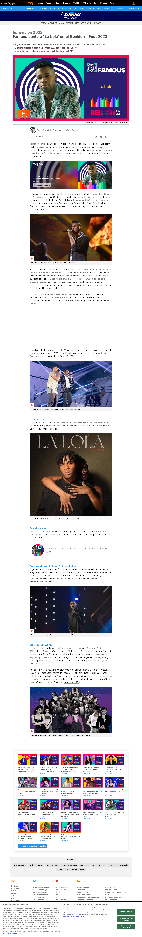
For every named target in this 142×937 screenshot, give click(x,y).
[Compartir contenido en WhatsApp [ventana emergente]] (106, 136)
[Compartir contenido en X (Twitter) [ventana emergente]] (96, 136)
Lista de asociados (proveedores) (74, 916)
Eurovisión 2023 (71, 682)
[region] (71, 919)
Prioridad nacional (70, 865)
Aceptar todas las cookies (126, 912)
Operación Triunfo (57, 147)
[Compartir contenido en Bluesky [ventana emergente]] (101, 136)
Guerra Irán (84, 865)
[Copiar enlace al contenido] (111, 136)
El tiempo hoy (62, 869)
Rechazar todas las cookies (126, 919)
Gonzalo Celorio (98, 865)
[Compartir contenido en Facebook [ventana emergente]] (91, 136)
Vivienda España (53, 865)
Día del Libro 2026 (36, 865)
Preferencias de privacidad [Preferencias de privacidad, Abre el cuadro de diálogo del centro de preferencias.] (126, 926)
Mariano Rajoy (20, 865)
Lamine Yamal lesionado (118, 865)
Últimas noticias (78, 869)
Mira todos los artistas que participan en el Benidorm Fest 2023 (44, 51)
